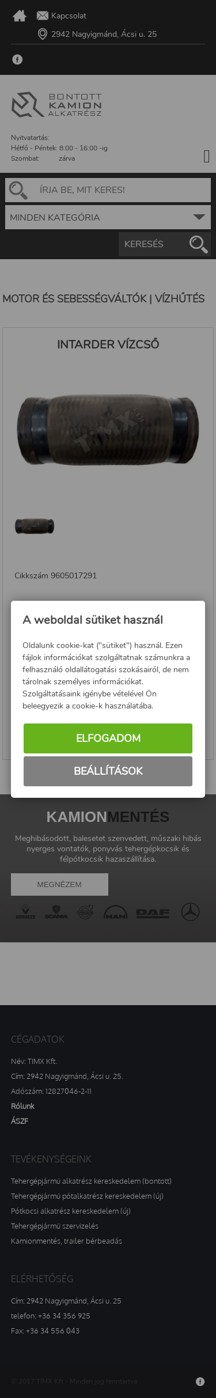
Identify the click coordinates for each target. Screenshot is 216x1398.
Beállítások (108, 771)
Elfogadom (108, 738)
